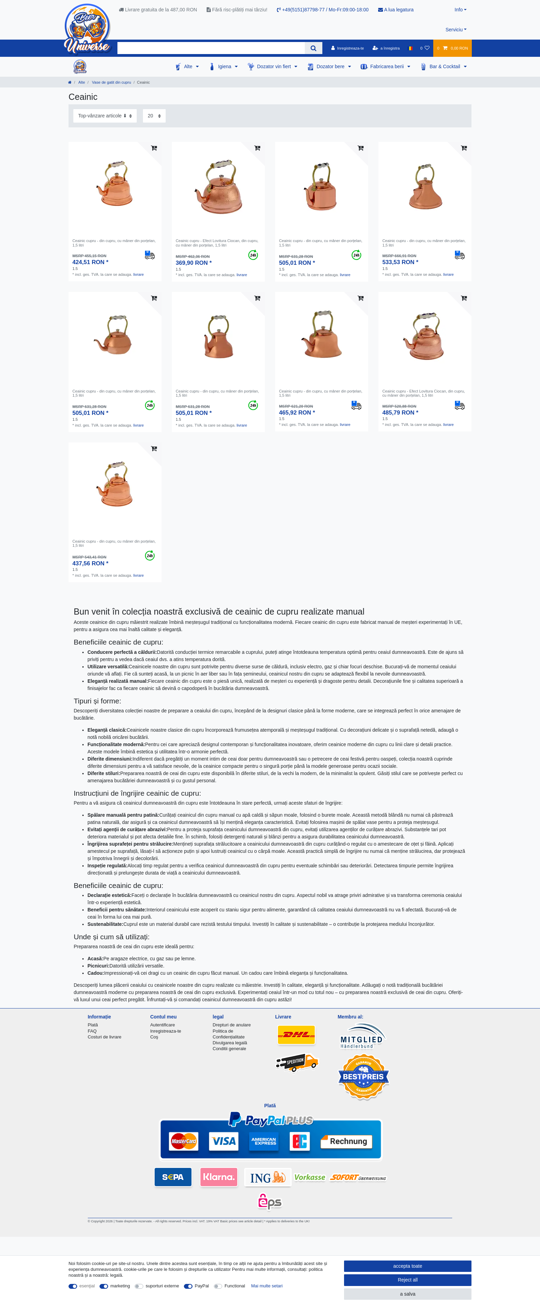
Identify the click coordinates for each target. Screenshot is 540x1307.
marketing (120, 1285)
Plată (93, 1024)
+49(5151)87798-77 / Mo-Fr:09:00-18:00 (322, 9)
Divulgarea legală (230, 1042)
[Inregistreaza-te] (348, 48)
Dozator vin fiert (274, 66)
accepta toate (407, 1266)
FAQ (92, 1031)
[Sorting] (105, 116)
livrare (138, 274)
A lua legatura (396, 9)
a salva (407, 1294)
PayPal (202, 1285)
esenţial (87, 1285)
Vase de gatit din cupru (111, 82)
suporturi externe (162, 1285)
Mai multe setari (266, 1285)
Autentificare (162, 1024)
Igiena (225, 66)
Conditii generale (229, 1048)
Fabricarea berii (387, 66)
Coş (154, 1036)
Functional (235, 1285)
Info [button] (459, 9)
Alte (189, 66)
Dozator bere (331, 66)
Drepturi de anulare (232, 1024)
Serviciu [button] (454, 29)
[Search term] (211, 48)
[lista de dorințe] (424, 48)
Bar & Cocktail (445, 66)
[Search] (313, 48)
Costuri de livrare (105, 1036)
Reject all (408, 1280)
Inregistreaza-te (165, 1031)
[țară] (410, 48)
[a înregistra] (386, 48)
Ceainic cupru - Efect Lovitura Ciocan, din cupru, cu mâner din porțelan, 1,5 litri (217, 243)
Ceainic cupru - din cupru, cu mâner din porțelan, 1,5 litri (114, 243)
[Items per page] (154, 116)
